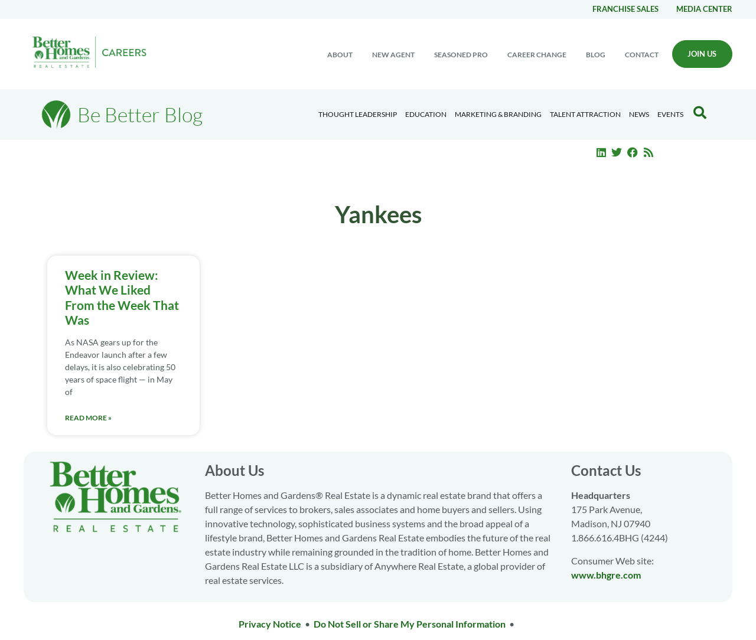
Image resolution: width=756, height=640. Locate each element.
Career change (536, 54)
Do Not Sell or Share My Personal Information (410, 623)
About (340, 54)
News (639, 114)
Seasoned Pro (461, 54)
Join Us (701, 53)
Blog (595, 54)
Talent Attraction (585, 114)
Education (426, 114)
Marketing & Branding (498, 114)
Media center (704, 9)
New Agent (393, 54)
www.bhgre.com (606, 574)
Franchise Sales (625, 9)
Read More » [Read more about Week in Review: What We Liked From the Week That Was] (88, 417)
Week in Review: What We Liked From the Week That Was (122, 297)
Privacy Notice (270, 623)
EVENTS (670, 114)
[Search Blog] (699, 112)
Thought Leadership (357, 114)
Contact (642, 54)
